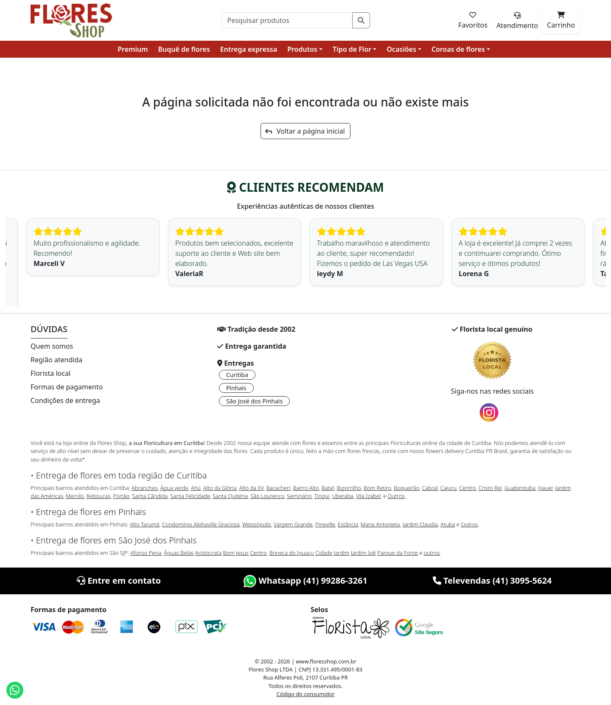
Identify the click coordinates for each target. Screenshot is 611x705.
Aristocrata (208, 553)
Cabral (429, 488)
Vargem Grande (293, 524)
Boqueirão (406, 488)
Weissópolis (256, 524)
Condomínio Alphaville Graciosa (201, 524)
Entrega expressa (248, 49)
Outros (396, 496)
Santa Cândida (150, 496)
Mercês (75, 496)
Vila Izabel (368, 496)
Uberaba (342, 496)
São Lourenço (267, 496)
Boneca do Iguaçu (291, 553)
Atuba (447, 524)
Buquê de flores (184, 49)
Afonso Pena (145, 553)
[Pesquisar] (287, 20)
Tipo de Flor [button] (352, 49)
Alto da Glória (219, 488)
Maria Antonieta (380, 524)
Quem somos (52, 346)
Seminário (299, 496)
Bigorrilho (348, 488)
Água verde (174, 488)
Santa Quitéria (230, 496)
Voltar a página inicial (305, 131)
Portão (121, 496)
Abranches (144, 488)
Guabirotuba (519, 488)
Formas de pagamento (67, 387)
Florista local (50, 373)
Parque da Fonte (397, 553)
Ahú (196, 488)
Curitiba (237, 375)
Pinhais (236, 388)
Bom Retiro (377, 488)
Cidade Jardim (332, 553)
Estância (348, 524)
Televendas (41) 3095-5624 (492, 580)
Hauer (545, 488)
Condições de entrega (65, 400)
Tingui (322, 496)
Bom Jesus (236, 553)
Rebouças (99, 496)
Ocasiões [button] (401, 49)
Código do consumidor (306, 694)
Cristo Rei (490, 488)
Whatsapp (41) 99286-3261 (305, 580)
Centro (467, 488)
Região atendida (56, 359)
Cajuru (448, 488)
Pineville (325, 524)
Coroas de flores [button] (458, 49)
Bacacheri (278, 488)
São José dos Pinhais (254, 401)
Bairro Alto (306, 488)
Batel (328, 488)
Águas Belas (178, 553)
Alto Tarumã (145, 524)
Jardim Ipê (363, 553)
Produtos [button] (302, 49)
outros (432, 553)
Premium (133, 49)
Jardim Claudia (420, 524)
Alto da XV (251, 488)
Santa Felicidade (190, 496)
